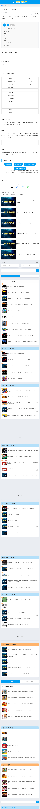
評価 (5, 37)
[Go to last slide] (3, 412)
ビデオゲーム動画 (29, 691)
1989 (7, 193)
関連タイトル (7, 35)
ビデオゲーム (11, 191)
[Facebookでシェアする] (17, 187)
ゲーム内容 (6, 30)
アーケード (18, 193)
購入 (5, 40)
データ (5, 33)
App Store (8, 163)
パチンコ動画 (10, 691)
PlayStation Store (29, 163)
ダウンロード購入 (8, 42)
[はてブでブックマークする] (23, 187)
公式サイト (6, 44)
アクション (25, 193)
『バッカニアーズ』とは (9, 28)
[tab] (19, 439)
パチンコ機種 (29, 275)
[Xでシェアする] (12, 187)
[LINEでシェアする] (28, 187)
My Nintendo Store (20, 167)
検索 (37, 270)
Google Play (18, 163)
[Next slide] (37, 412)
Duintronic (12, 193)
